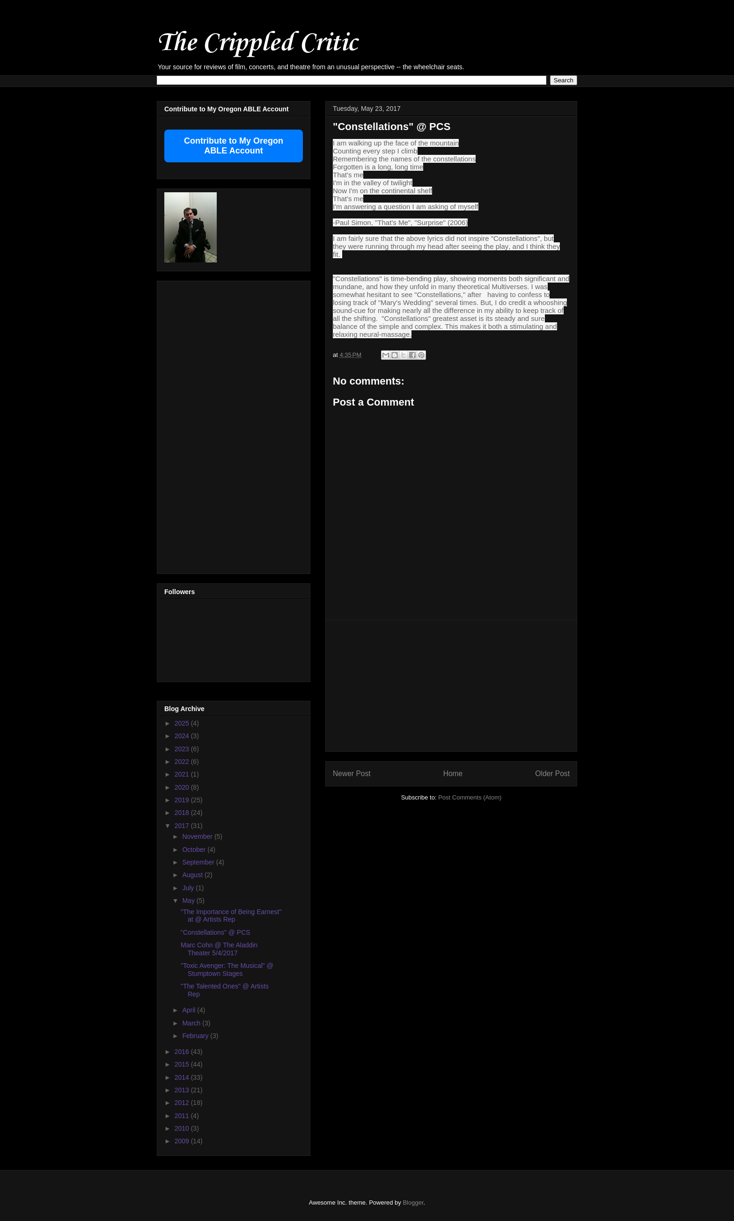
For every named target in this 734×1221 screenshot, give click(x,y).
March (192, 1023)
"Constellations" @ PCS (215, 932)
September (199, 862)
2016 (183, 1051)
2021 (183, 774)
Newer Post (352, 774)
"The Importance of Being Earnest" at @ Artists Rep (231, 915)
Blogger (413, 1202)
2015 (183, 1064)
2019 (183, 800)
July (189, 888)
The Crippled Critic (257, 41)
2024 (183, 736)
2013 (183, 1090)
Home (453, 774)
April (189, 1010)
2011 (183, 1115)
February (196, 1035)
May (189, 900)
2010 (183, 1128)
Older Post (552, 774)
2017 (183, 825)
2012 (183, 1102)
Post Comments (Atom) (469, 797)
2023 (183, 749)
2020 (183, 787)
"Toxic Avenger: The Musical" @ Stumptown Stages (227, 969)
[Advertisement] (451, 685)
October (194, 849)
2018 (183, 812)
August (193, 875)
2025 (183, 723)
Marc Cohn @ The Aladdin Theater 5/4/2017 (219, 949)
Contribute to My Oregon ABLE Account (233, 145)
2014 (183, 1077)
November (198, 836)
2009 (183, 1141)
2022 (183, 761)
